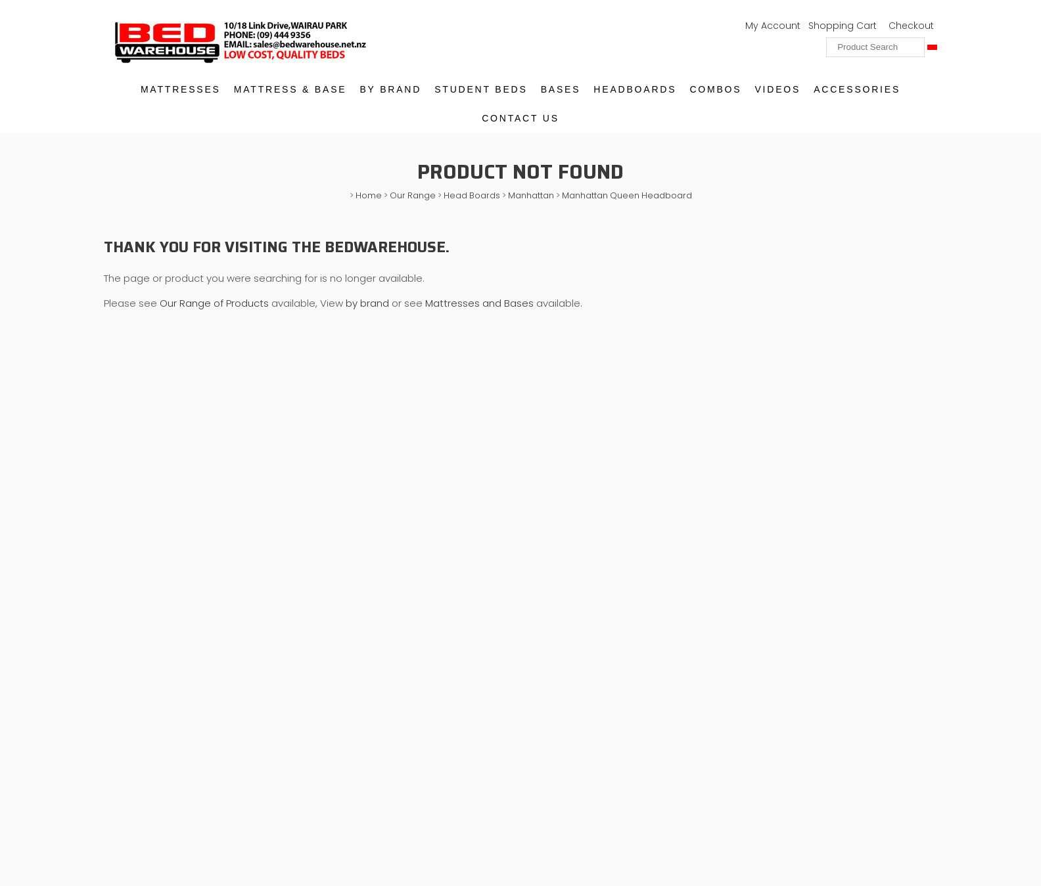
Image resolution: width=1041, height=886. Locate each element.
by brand (367, 303)
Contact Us (520, 118)
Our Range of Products (215, 303)
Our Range (413, 195)
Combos (715, 89)
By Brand (390, 89)
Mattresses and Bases (479, 303)
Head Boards (472, 195)
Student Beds (480, 89)
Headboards (634, 89)
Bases (561, 89)
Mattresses (181, 89)
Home (369, 195)
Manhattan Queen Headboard (627, 195)
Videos (777, 89)
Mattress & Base (290, 89)
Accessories (857, 89)
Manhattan (531, 195)
